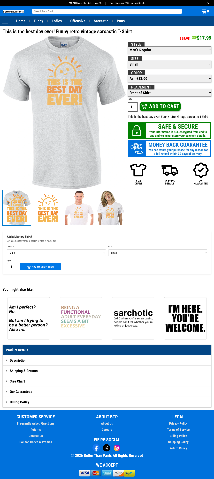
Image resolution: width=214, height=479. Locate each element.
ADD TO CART (160, 106)
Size (134, 59)
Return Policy (178, 448)
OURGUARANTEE (201, 173)
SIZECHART (138, 173)
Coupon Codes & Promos (36, 442)
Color (136, 73)
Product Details (17, 350)
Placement (141, 87)
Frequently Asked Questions (35, 424)
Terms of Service (178, 430)
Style (136, 44)
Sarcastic (101, 21)
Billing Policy (19, 402)
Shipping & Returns (24, 371)
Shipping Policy (178, 442)
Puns (121, 21)
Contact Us (36, 436)
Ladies (57, 21)
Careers (107, 430)
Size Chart (17, 381)
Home (20, 21)
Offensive (77, 21)
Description (18, 360)
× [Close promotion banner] (208, 3)
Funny (38, 21)
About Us (107, 424)
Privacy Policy (178, 424)
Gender (10, 247)
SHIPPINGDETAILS (169, 173)
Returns (36, 430)
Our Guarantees (21, 392)
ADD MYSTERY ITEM (40, 267)
